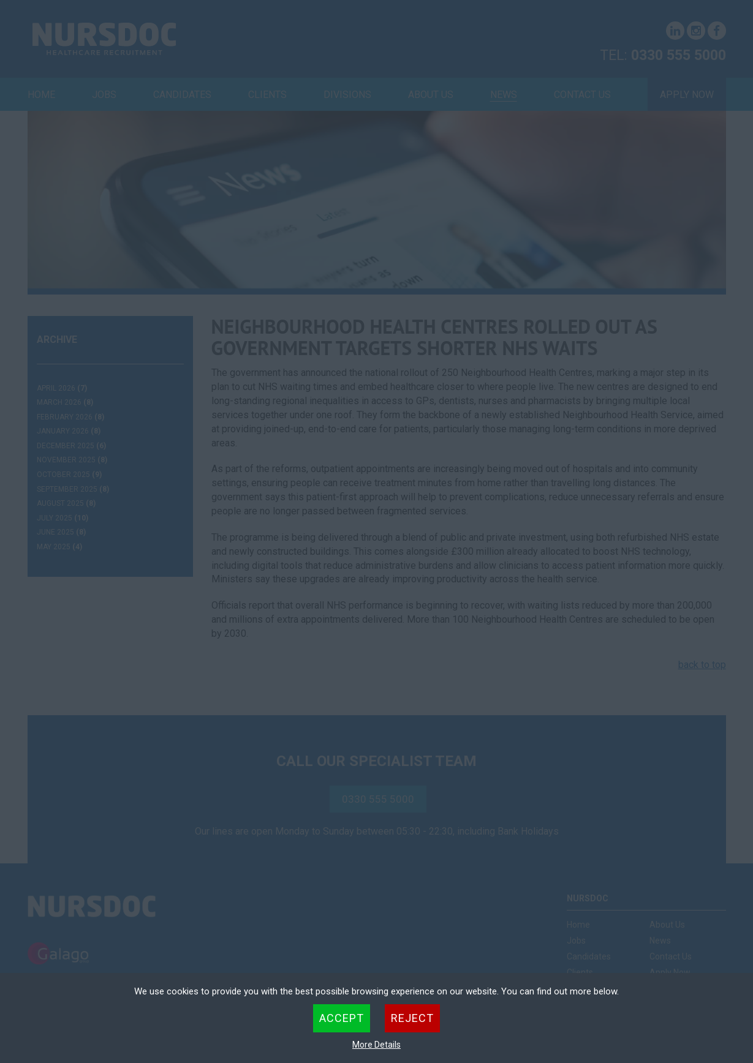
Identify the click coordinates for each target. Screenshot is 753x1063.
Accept (341, 1018)
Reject (412, 1018)
